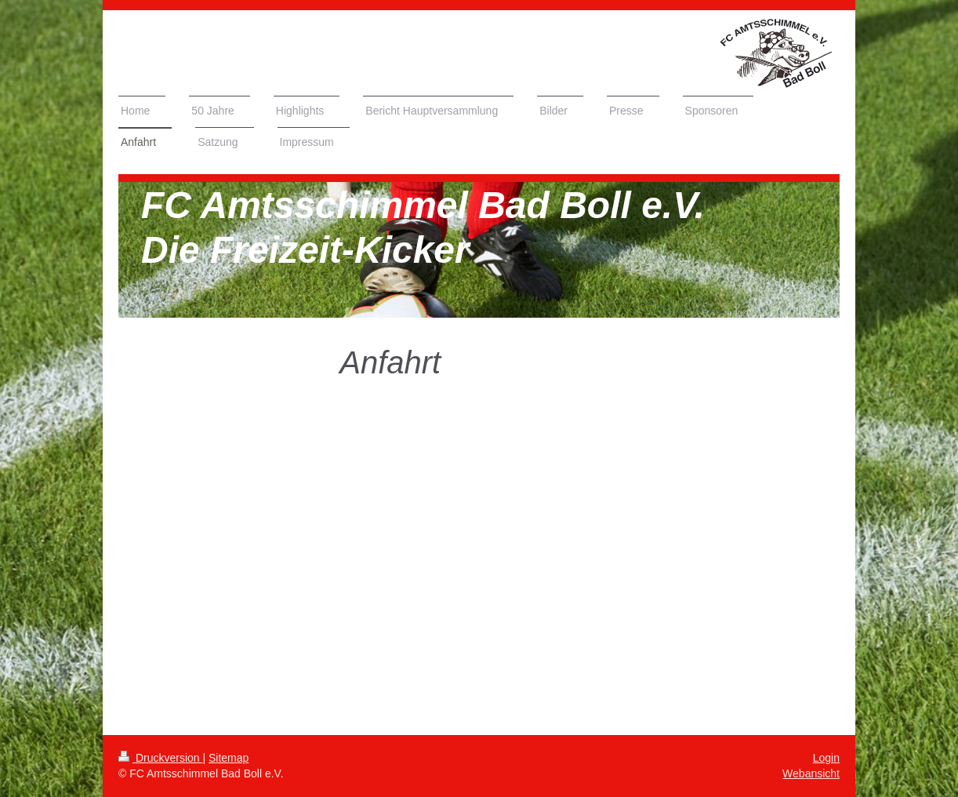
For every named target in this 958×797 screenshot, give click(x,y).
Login (826, 758)
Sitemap (229, 758)
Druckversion (160, 758)
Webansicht (811, 773)
